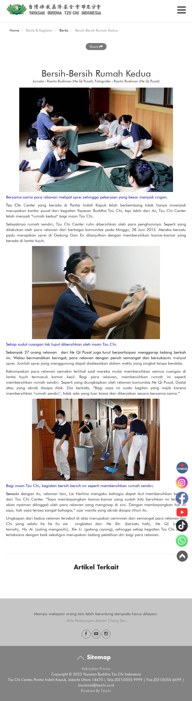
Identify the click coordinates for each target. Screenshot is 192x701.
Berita (64, 30)
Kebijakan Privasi (96, 668)
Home (14, 30)
